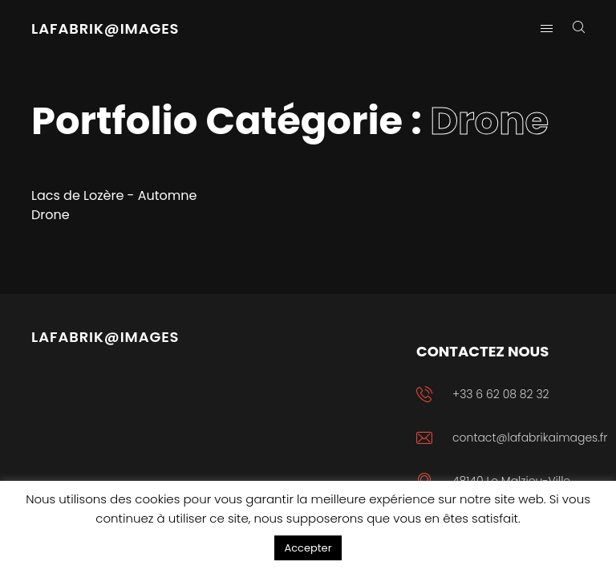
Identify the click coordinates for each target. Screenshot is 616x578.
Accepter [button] (307, 548)
